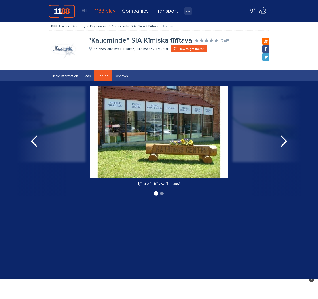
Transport (166, 11)
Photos (103, 76)
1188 (62, 11)
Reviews (121, 76)
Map (88, 76)
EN (86, 10)
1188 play (105, 11)
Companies (135, 11)
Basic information (65, 76)
